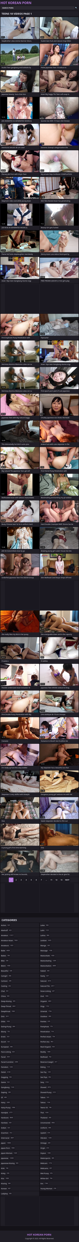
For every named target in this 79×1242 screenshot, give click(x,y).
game (5, 1082)
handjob (7, 1112)
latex (44, 925)
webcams (46, 1168)
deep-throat (8, 1006)
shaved (45, 1087)
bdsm (6, 965)
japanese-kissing (10, 1163)
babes (5, 955)
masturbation (48, 965)
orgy (44, 1006)
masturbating (48, 960)
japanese (7, 1158)
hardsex (6, 1122)
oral (44, 996)
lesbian (46, 940)
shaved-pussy (48, 1092)
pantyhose (46, 1026)
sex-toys (46, 1077)
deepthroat (8, 1011)
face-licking (8, 1052)
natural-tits (47, 986)
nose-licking (47, 991)
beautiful (7, 971)
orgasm (46, 1001)
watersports (47, 1158)
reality (45, 1052)
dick (5, 1016)
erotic (5, 1036)
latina (45, 935)
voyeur (45, 1153)
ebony (5, 1031)
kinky (5, 1173)
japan (6, 1143)
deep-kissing (8, 1001)
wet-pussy (46, 1173)
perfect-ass (47, 1041)
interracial (7, 1138)
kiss (5, 1178)
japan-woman (9, 1153)
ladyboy (6, 1193)
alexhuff (6, 930)
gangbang (8, 1087)
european (7, 1046)
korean (6, 1188)
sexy (44, 1082)
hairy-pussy (8, 1107)
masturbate (47, 955)
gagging (6, 1077)
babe (5, 950)
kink (5, 1168)
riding (45, 1067)
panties (45, 1021)
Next (67, 880)
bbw (5, 960)
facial (6, 1057)
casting (6, 986)
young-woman (48, 1188)
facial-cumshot (9, 1062)
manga (45, 945)
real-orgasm (47, 1046)
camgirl (6, 976)
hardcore (7, 1117)
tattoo (45, 1102)
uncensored (47, 1122)
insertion (7, 1133)
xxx (44, 1183)
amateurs (7, 945)
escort (5, 1041)
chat (5, 991)
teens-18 (46, 1107)
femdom (7, 1067)
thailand (46, 1117)
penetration (47, 1031)
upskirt (45, 1133)
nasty (44, 976)
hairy (5, 1102)
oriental (46, 1011)
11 (51, 880)
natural (46, 981)
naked (45, 971)
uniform (45, 1127)
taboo (45, 1097)
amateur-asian (9, 940)
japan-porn (8, 1148)
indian (6, 1127)
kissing (6, 1183)
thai (44, 1112)
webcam (46, 1163)
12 (56, 880)
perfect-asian (47, 1036)
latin (44, 930)
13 (61, 880)
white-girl (46, 1178)
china (5, 996)
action (5, 925)
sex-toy (46, 1072)
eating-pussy (8, 1026)
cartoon (6, 981)
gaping (6, 1092)
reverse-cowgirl (49, 1062)
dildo (5, 1021)
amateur (7, 935)
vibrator (46, 1138)
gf (4, 1097)
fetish (6, 1072)
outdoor (46, 1016)
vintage (45, 1143)
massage (46, 950)
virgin (44, 1148)
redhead (46, 1057)
